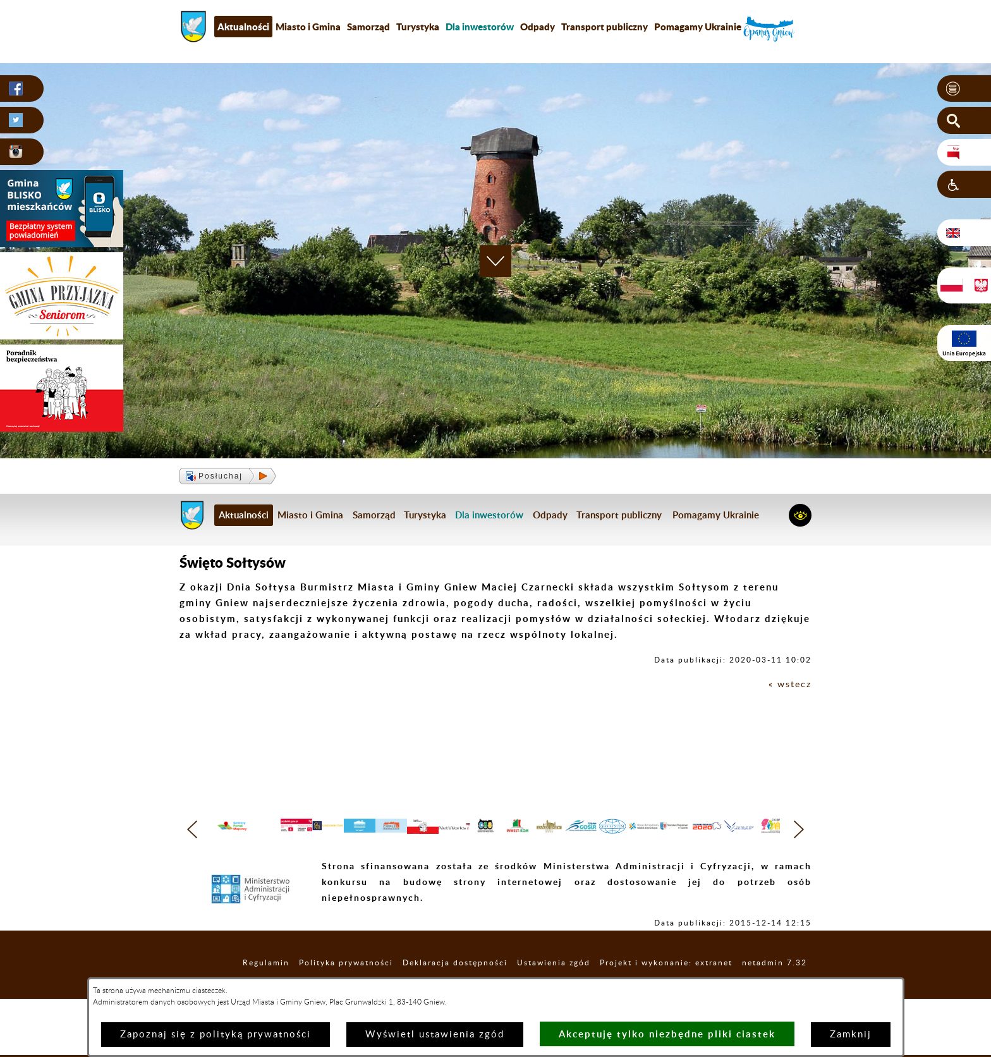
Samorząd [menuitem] (368, 27)
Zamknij (851, 1034)
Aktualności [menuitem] (243, 27)
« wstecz (789, 684)
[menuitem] (479, 26)
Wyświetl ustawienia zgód (434, 1034)
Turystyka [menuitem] (417, 27)
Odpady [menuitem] (537, 27)
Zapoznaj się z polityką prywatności (215, 1034)
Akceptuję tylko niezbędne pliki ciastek (667, 1034)
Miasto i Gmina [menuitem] (308, 27)
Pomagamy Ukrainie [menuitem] (697, 27)
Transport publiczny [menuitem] (604, 27)
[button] (964, 89)
